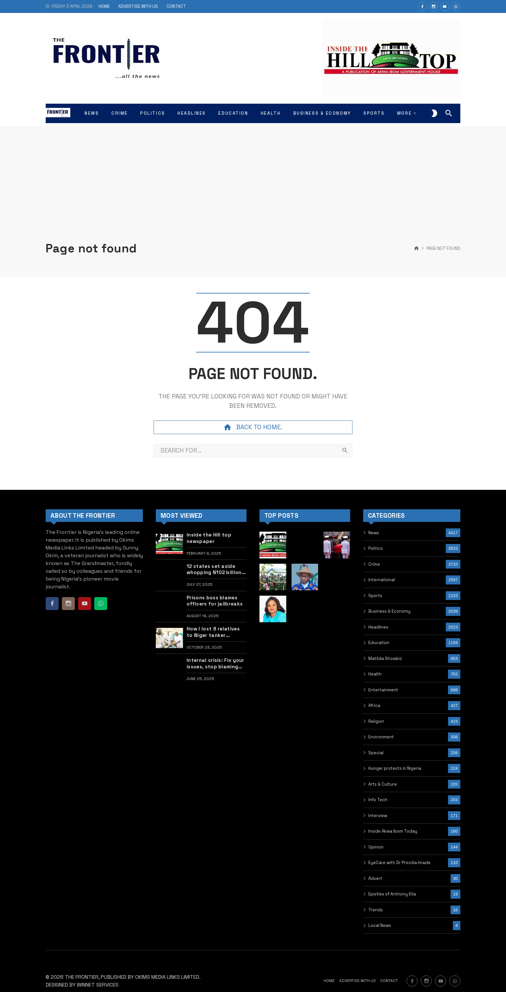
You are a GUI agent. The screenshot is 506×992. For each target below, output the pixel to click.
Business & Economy (389, 611)
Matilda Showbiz (385, 658)
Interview (377, 815)
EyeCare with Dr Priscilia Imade (399, 862)
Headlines (378, 627)
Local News (379, 925)
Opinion (376, 847)
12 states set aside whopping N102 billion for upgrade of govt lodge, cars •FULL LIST (215, 569)
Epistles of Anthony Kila (392, 894)
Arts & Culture (382, 784)
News (373, 533)
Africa (374, 705)
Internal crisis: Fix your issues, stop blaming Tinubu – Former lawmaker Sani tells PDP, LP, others (215, 663)
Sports (375, 595)
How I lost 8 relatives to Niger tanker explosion (213, 632)
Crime (374, 564)
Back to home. (253, 427)
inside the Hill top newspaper (209, 538)
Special (376, 753)
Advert (375, 878)
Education (378, 642)
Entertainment (383, 690)
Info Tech (377, 799)
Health (375, 674)
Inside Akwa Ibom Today (392, 831)
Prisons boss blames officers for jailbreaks (215, 600)
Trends (375, 910)
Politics (375, 548)
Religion (376, 721)
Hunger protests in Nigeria (394, 768)
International (381, 580)
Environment (381, 737)
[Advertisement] (253, 171)
